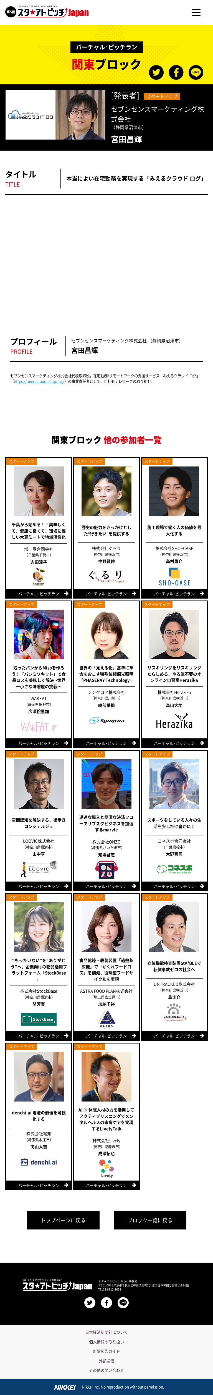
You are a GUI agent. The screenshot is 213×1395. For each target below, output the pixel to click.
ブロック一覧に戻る (153, 1218)
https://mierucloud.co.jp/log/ (39, 381)
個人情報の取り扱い (106, 1340)
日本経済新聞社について (106, 1331)
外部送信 (106, 1360)
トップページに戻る (61, 1218)
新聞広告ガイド (106, 1350)
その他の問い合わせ (106, 1369)
